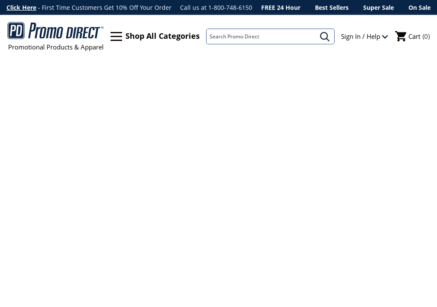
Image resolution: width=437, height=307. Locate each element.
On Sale (419, 7)
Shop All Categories (155, 36)
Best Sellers (332, 7)
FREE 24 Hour (280, 7)
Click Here (21, 7)
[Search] (261, 36)
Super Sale (378, 7)
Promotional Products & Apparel (55, 36)
